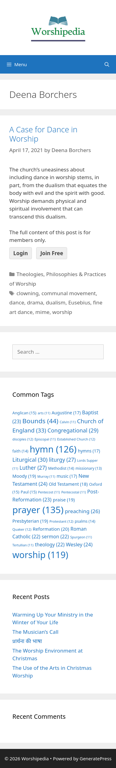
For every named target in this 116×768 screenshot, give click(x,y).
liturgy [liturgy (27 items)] (62, 459)
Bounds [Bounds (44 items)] (40, 420)
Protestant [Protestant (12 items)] (61, 521)
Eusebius (79, 302)
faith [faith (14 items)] (20, 451)
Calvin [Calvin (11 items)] (68, 422)
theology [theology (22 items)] (50, 544)
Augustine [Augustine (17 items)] (66, 413)
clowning (27, 293)
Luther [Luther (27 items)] (33, 467)
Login (20, 253)
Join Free (51, 253)
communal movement (68, 293)
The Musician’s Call (35, 631)
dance (16, 302)
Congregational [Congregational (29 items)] (72, 430)
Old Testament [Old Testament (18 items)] (68, 484)
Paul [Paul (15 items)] (29, 492)
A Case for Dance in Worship (43, 134)
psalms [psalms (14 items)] (85, 521)
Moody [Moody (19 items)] (24, 476)
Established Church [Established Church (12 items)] (76, 439)
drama (35, 302)
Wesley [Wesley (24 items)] (79, 544)
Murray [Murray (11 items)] (46, 476)
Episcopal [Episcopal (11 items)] (45, 439)
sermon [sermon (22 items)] (55, 536)
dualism (55, 302)
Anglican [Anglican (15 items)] (24, 413)
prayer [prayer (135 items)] (37, 510)
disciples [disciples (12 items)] (22, 439)
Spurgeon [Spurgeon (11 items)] (81, 537)
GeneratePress (95, 758)
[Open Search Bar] (107, 64)
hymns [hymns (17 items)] (89, 451)
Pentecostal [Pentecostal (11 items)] (73, 492)
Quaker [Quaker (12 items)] (21, 529)
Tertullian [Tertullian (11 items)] (22, 545)
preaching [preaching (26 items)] (82, 511)
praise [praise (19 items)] (64, 500)
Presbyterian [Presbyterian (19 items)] (30, 521)
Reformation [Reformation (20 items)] (51, 529)
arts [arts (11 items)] (44, 413)
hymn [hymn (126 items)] (53, 449)
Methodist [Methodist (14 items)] (61, 468)
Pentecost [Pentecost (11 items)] (49, 492)
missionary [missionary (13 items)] (88, 468)
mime (42, 312)
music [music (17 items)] (67, 476)
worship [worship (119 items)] (40, 555)
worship (62, 312)
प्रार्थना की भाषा (27, 641)
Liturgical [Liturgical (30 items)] (30, 459)
